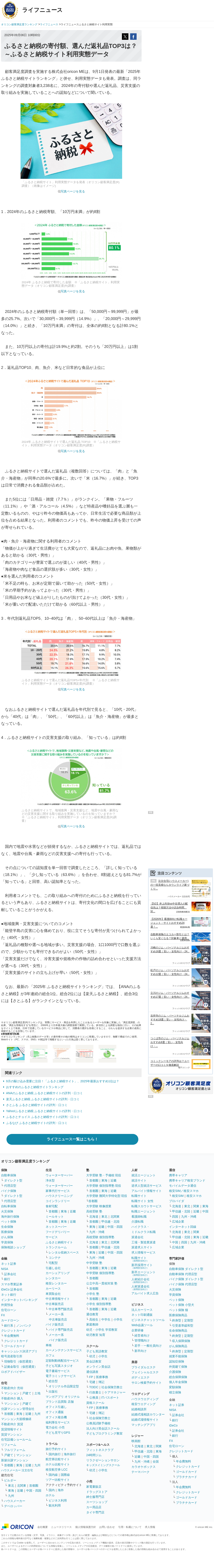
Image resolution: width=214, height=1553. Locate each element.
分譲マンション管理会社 (17, 1409)
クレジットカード (13, 1330)
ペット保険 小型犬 (181, 1304)
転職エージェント (143, 1211)
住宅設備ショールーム (16, 1439)
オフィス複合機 (56, 1417)
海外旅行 (70, 1454)
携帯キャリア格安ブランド (187, 1180)
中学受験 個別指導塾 (100, 1273)
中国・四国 (33, 1490)
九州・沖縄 (96, 1232)
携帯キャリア (178, 1175)
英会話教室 (93, 1361)
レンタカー (53, 1278)
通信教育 (92, 1314)
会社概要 (42, 1527)
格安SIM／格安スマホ (184, 1191)
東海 (19, 1413)
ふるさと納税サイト (59, 1242)
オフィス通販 (55, 1412)
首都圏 (8, 1413)
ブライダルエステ (143, 1367)
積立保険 (175, 1392)
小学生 (118, 1319)
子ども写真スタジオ (59, 1365)
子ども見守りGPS (58, 1432)
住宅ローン (8, 1310)
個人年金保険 (178, 1382)
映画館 (136, 1441)
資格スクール (95, 1402)
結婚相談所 (139, 1409)
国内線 (53, 1474)
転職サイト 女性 (142, 1201)
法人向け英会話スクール (103, 1428)
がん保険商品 (178, 1346)
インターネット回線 (182, 1226)
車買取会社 (53, 1293)
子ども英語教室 (96, 1351)
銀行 (7, 1279)
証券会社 (10, 1274)
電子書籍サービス (58, 1371)
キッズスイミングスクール (103, 1465)
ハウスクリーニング (59, 1196)
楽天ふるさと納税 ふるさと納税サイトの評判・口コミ (43, 1099)
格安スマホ (194, 1196)
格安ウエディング (143, 1404)
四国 (175, 1216)
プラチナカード (186, 1477)
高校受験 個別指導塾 (100, 1237)
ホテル (50, 1495)
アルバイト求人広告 (145, 1293)
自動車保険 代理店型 (183, 1274)
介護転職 (137, 1221)
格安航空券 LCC (57, 1469)
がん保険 (7, 1237)
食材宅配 (52, 1206)
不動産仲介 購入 (12, 1398)
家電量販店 (93, 1486)
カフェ (50, 1355)
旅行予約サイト (56, 1449)
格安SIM (178, 1196)
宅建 (92, 1382)
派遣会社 (137, 1237)
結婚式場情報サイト (145, 1419)
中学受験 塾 (94, 1263)
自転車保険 (8, 1206)
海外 (61, 1490)
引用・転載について (130, 1527)
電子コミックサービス (61, 1376)
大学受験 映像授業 (98, 1206)
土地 (37, 1393)
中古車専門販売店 (61, 1309)
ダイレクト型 (13, 1180)
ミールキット (55, 1216)
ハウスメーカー (14, 1501)
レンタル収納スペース (64, 1252)
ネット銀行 (8, 1294)
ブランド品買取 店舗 (60, 1401)
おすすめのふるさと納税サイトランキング (35, 1087)
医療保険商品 (178, 1315)
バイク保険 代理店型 (183, 1284)
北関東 (21, 1485)
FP (91, 1377)
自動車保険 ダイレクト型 (186, 1269)
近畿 (28, 1413)
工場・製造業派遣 (143, 1242)
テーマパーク (140, 1472)
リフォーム (8, 1444)
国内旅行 (55, 1454)
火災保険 (7, 1211)
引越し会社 (53, 1268)
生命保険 (7, 1226)
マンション (11, 1393)
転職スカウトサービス (146, 1206)
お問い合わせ (107, 1527)
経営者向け (142, 1335)
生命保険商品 (178, 1330)
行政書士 (95, 1392)
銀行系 (8, 1325)
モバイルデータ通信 (182, 1185)
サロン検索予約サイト (146, 1382)
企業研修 (137, 1330)
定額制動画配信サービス (62, 1360)
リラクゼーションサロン (103, 1460)
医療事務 (102, 1377)
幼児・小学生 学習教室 (101, 1329)
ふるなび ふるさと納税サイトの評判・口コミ (36, 1123)
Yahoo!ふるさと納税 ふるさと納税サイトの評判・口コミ (44, 1111)
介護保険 (175, 1372)
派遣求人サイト (142, 1247)
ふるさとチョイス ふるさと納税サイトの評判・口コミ (43, 1117)
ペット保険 (8, 1221)
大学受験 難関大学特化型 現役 (106, 1196)
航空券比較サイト (58, 1459)
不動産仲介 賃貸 (12, 1424)
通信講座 (92, 1372)
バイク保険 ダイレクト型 (186, 1279)
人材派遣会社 (140, 1287)
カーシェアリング (58, 1273)
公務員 (93, 1397)
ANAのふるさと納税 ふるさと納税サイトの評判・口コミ (44, 1093)
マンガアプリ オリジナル (63, 1396)
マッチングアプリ (143, 1425)
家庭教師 (92, 1324)
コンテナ (55, 1257)
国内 (52, 1490)
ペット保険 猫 (178, 1310)
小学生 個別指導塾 (98, 1304)
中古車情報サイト (58, 1298)
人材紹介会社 (140, 1280)
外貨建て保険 (178, 1366)
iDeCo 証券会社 (11, 1289)
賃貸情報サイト (11, 1429)
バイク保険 (8, 1191)
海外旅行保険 (10, 1216)
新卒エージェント (143, 1273)
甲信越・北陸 (110, 1221)
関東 (159, 1446)
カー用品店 (93, 1507)
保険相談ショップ (13, 1247)
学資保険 (7, 1242)
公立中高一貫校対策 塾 (101, 1283)
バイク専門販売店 (61, 1329)
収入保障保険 (181, 1341)
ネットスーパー (56, 1226)
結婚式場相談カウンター (148, 1414)
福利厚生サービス (58, 1422)
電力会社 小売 (55, 1427)
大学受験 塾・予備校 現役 (103, 1175)
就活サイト (139, 1180)
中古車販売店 (55, 1304)
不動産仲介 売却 (12, 1388)
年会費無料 (11, 1335)
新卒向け (140, 1351)
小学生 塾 (92, 1293)
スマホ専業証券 (11, 1284)
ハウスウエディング (145, 1399)
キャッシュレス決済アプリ (19, 1351)
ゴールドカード (14, 1346)
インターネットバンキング (19, 1300)
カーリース (53, 1288)
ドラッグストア (96, 1492)
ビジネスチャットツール (148, 1320)
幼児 (92, 1356)
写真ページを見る (73, 191)
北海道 (93, 1216)
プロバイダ (176, 1201)
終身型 (176, 1320)
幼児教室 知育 (95, 1335)
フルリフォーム (14, 1450)
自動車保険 (8, 1175)
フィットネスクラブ (99, 1450)
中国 (205, 1211)
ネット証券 (8, 1263)
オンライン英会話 (98, 1366)
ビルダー (10, 1480)
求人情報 (150, 1527)
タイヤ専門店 (95, 1512)
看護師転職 (139, 1216)
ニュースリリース (61, 1527)
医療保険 (7, 1232)
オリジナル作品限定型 (64, 1386)
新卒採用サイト (142, 1266)
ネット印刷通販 (142, 1314)
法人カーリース (142, 1309)
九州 (37, 1413)
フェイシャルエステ (145, 1372)
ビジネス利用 (58, 1500)
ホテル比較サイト (58, 1464)
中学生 (105, 1319)
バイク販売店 (55, 1324)
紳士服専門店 (95, 1497)
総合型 (53, 1381)
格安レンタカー (56, 1283)
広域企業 (178, 1221)
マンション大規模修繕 (16, 1419)
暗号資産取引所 (11, 1356)
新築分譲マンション (14, 1460)
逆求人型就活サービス (146, 1185)
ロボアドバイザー (13, 1372)
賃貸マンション (11, 1434)
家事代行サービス (58, 1191)
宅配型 (53, 1263)
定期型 (188, 1320)
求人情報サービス (143, 1252)
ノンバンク (23, 1325)
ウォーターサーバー (59, 1175)
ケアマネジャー (115, 1392)
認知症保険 (176, 1361)
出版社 (53, 1391)
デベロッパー (13, 1506)
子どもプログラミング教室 (104, 1433)
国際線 (65, 1474)
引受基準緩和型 (182, 1325)
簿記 (101, 1382)
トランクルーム (56, 1247)
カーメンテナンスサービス (64, 1350)
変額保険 (175, 1387)
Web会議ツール (142, 1325)
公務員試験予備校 (98, 1423)
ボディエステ (140, 1377)
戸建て (26, 1393)
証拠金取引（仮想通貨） (20, 1366)
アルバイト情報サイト (146, 1191)
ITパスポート (110, 1397)
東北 (11, 1485)
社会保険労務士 (112, 1387)
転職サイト (139, 1196)
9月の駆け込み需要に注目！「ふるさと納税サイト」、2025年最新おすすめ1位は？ (62, 1081)
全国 (156, 1461)
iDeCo (173, 1425)
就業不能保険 (178, 1356)
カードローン (10, 1320)
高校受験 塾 (94, 1211)
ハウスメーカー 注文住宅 (17, 1470)
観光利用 (55, 1505)
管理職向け (142, 1340)
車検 (49, 1345)
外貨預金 (7, 1304)
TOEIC (94, 1387)
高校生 (93, 1319)
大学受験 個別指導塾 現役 (103, 1185)
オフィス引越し (56, 1407)
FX (3, 1315)
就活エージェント (143, 1175)
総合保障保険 (178, 1377)
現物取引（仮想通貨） (19, 1361)
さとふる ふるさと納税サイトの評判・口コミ (36, 1105)
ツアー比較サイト (58, 1479)
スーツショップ (96, 1502)
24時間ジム (94, 1455)
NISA (4, 1269)
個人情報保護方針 (85, 1527)
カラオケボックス (143, 1466)
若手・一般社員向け (148, 1345)
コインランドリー (58, 1201)
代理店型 (10, 1185)
